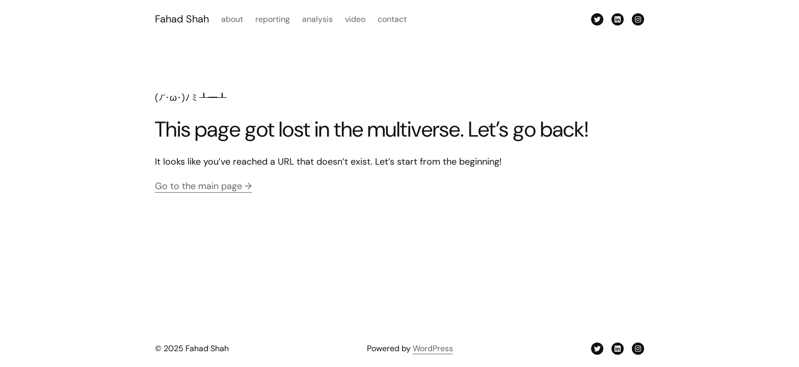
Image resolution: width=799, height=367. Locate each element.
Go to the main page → (203, 186)
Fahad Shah (182, 18)
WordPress (433, 348)
